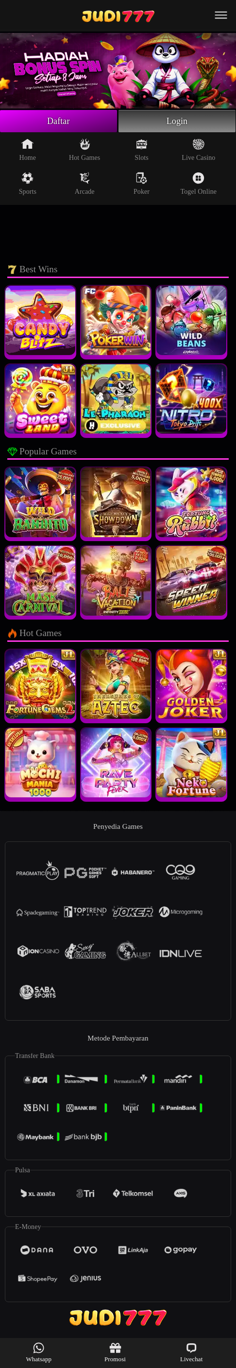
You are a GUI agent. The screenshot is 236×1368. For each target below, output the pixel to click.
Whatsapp (38, 1352)
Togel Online (199, 183)
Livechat (191, 1352)
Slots (142, 149)
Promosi (115, 1352)
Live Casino (198, 149)
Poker (142, 183)
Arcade (85, 183)
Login (177, 121)
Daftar (58, 121)
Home (27, 149)
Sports (27, 183)
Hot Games (84, 149)
